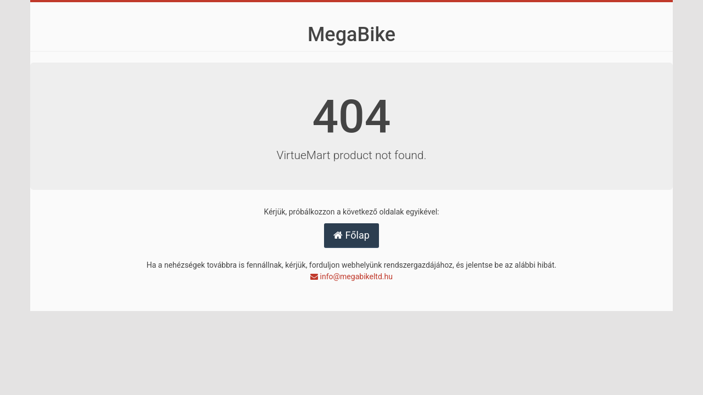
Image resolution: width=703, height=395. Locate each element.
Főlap (351, 235)
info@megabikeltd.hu (351, 276)
